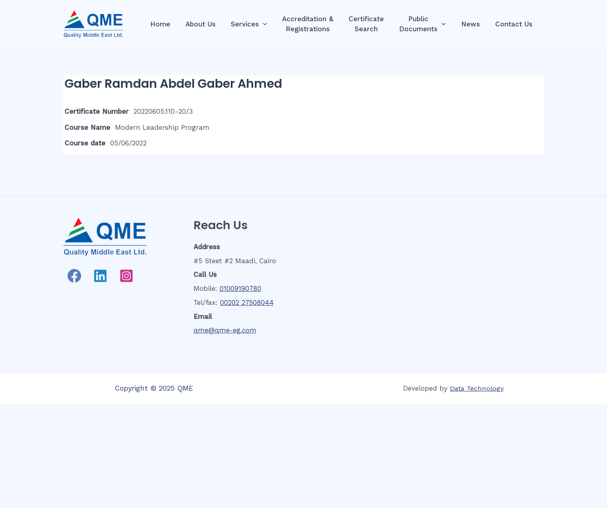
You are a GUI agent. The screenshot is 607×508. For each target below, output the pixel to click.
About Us (211, 24)
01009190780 (240, 288)
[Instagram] (126, 276)
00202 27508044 (247, 302)
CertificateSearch (371, 24)
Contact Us (514, 24)
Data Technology (476, 388)
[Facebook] (74, 276)
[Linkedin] (100, 276)
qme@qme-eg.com (225, 330)
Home (172, 24)
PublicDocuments (426, 24)
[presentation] (272, 24)
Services (258, 24)
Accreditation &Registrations (315, 24)
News (473, 24)
